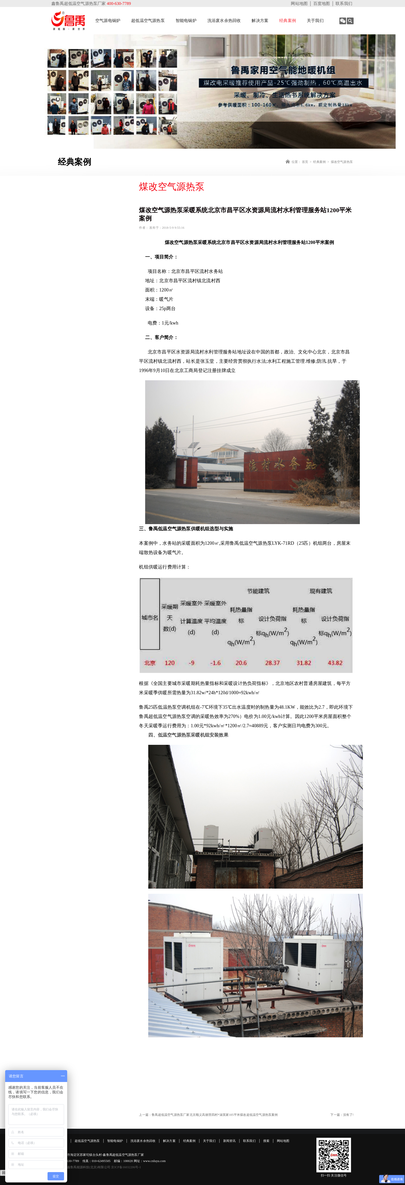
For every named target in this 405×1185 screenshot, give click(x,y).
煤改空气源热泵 (342, 162)
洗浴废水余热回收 (224, 20)
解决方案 (260, 20)
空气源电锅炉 (107, 20)
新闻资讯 (229, 1141)
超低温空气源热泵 (148, 20)
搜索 (266, 1141)
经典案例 (287, 20)
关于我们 (315, 20)
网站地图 (299, 3)
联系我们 (344, 3)
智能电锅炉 (186, 20)
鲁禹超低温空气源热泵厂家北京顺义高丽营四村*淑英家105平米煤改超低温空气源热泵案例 (215, 1115)
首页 (305, 162)
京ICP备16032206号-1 (126, 1167)
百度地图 (321, 3)
